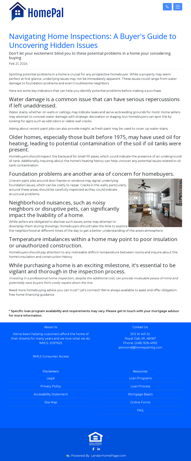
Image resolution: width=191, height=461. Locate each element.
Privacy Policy (50, 386)
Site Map (50, 402)
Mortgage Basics (140, 394)
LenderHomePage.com (108, 455)
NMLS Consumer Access (51, 356)
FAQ (140, 410)
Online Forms (140, 402)
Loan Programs (140, 378)
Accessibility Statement (51, 394)
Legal (51, 378)
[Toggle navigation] (177, 6)
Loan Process (140, 386)
